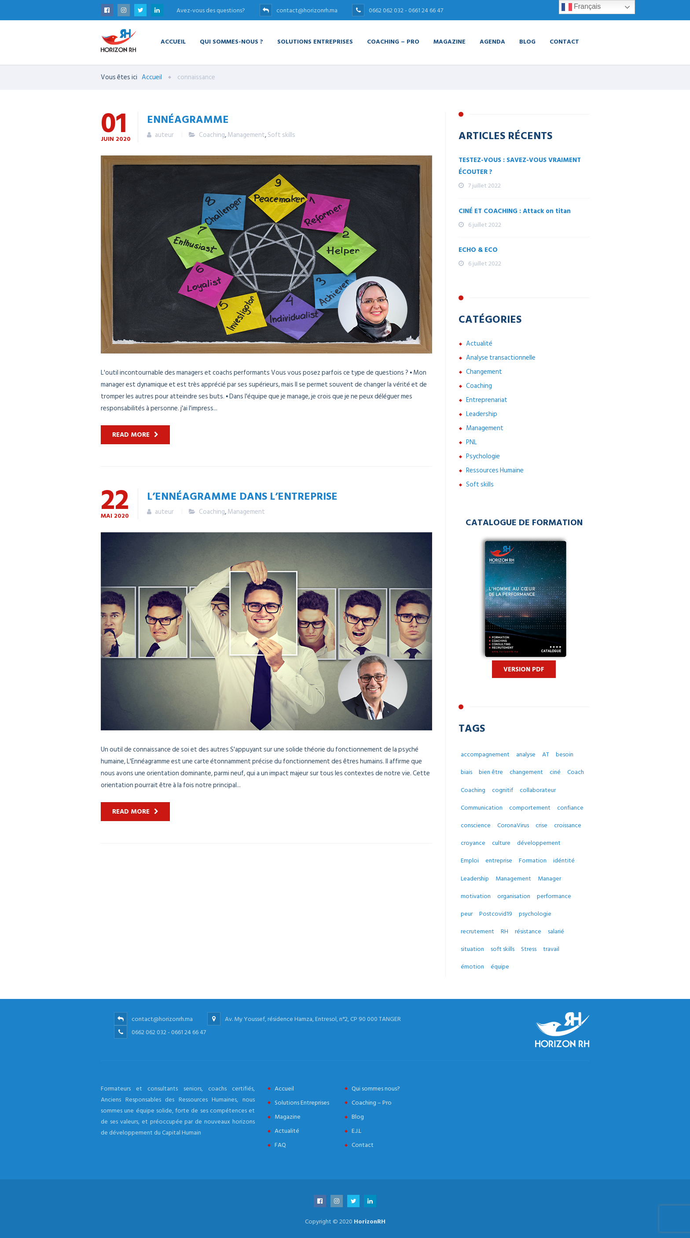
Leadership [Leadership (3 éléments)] (475, 878)
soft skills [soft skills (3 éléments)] (502, 949)
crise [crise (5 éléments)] (541, 825)
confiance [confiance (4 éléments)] (570, 808)
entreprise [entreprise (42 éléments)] (498, 860)
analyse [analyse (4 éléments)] (526, 754)
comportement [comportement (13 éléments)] (530, 808)
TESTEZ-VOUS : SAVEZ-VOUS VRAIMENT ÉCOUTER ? (520, 166)
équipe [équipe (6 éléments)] (500, 967)
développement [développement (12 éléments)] (539, 843)
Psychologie (483, 456)
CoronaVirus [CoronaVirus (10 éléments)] (513, 825)
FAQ (280, 1145)
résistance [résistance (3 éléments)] (528, 931)
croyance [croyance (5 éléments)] (473, 843)
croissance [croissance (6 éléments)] (567, 825)
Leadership (481, 414)
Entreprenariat (486, 399)
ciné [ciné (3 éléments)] (555, 772)
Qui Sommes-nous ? (231, 41)
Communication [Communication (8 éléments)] (482, 808)
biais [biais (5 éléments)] (466, 772)
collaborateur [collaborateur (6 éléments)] (538, 790)
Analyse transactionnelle (501, 357)
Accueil (173, 41)
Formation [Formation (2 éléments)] (533, 860)
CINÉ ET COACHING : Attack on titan (515, 211)
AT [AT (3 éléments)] (545, 754)
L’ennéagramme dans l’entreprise (242, 496)
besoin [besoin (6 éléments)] (564, 754)
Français (581, 7)
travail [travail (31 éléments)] (551, 949)
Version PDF (523, 669)
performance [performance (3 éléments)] (554, 896)
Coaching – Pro (393, 41)
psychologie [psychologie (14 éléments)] (535, 914)
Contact (564, 41)
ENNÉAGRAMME (188, 119)
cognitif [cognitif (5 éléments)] (502, 790)
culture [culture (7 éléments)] (501, 843)
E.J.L (356, 1131)
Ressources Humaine (495, 470)
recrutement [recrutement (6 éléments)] (477, 931)
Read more (131, 434)
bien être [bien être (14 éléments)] (491, 772)
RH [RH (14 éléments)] (504, 931)
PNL (471, 442)
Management (246, 134)
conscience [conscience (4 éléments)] (476, 825)
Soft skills (281, 134)
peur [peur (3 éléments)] (467, 914)
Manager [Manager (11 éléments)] (549, 878)
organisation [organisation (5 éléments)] (513, 896)
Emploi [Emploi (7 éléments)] (470, 860)
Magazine (449, 41)
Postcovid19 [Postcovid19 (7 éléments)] (495, 914)
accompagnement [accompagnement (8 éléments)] (485, 754)
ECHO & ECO (478, 249)
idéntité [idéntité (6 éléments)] (564, 860)
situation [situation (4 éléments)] (472, 949)
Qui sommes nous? (376, 1088)
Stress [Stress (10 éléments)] (528, 949)
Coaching (212, 134)
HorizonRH (369, 1221)
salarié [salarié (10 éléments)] (556, 931)
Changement (484, 371)
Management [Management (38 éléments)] (513, 878)
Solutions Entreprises (315, 41)
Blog (527, 41)
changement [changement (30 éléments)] (526, 772)
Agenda (492, 41)
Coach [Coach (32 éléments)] (575, 772)
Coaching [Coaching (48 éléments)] (473, 790)
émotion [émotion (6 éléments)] (472, 967)
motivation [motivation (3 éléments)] (476, 896)
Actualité (479, 343)
